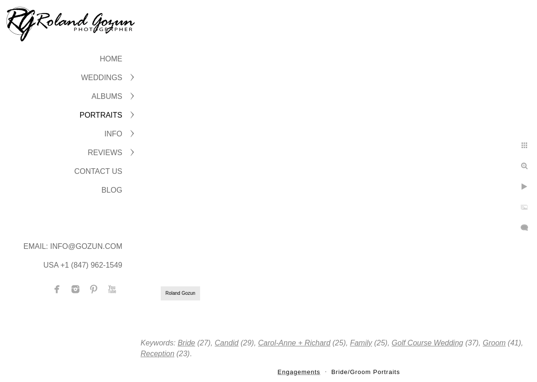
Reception (157, 354)
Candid (227, 343)
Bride (186, 343)
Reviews (105, 153)
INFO (113, 134)
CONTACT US (98, 171)
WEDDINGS (101, 78)
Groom (494, 343)
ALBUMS (106, 96)
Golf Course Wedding (427, 343)
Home (111, 59)
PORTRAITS (101, 115)
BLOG (112, 190)
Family (361, 343)
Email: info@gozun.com (72, 246)
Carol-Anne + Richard (294, 343)
